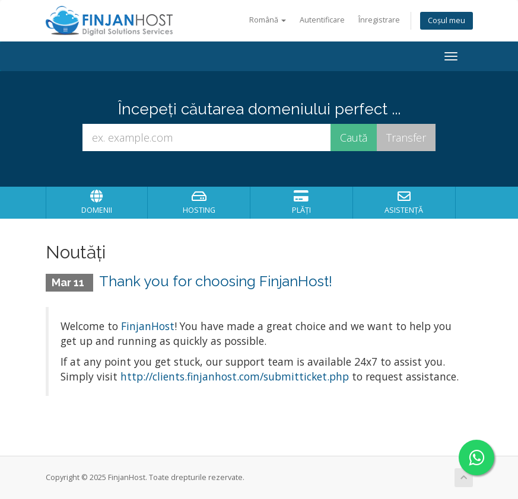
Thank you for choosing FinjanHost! (215, 281)
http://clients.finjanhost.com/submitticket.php (234, 376)
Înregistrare (379, 20)
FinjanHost (147, 326)
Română (267, 20)
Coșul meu (446, 20)
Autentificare (322, 20)
